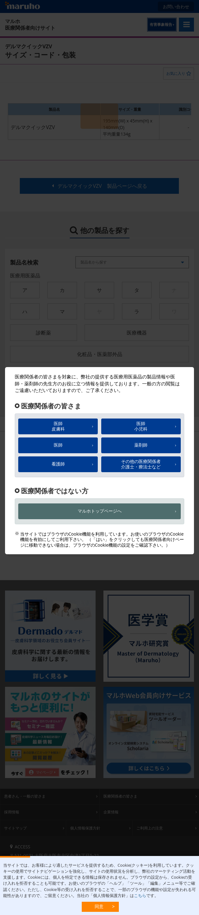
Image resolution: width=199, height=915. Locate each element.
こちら (140, 895)
